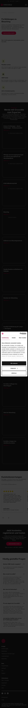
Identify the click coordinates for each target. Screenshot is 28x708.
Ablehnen (14, 373)
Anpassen (14, 368)
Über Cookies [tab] (22, 337)
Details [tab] (14, 337)
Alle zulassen (14, 363)
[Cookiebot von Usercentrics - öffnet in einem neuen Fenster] (20, 334)
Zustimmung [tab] (5, 337)
